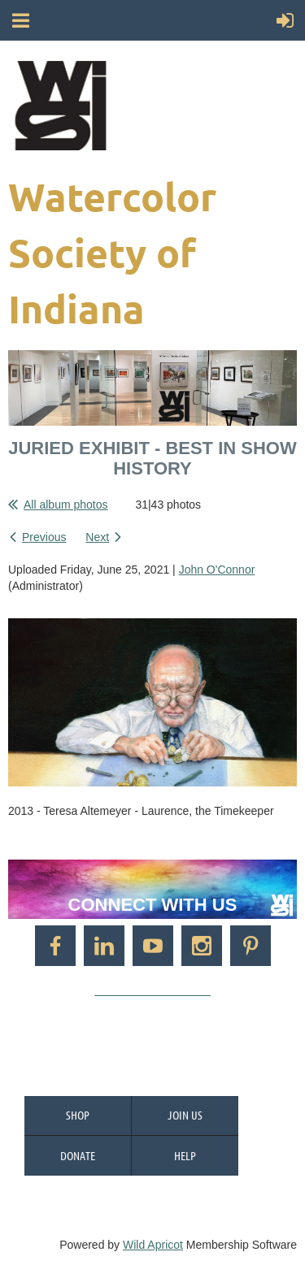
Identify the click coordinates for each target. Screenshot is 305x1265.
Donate (77, 1155)
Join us (185, 1114)
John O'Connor (217, 569)
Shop (77, 1114)
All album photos (66, 504)
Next (97, 537)
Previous (44, 537)
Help (185, 1155)
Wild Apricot (153, 1244)
